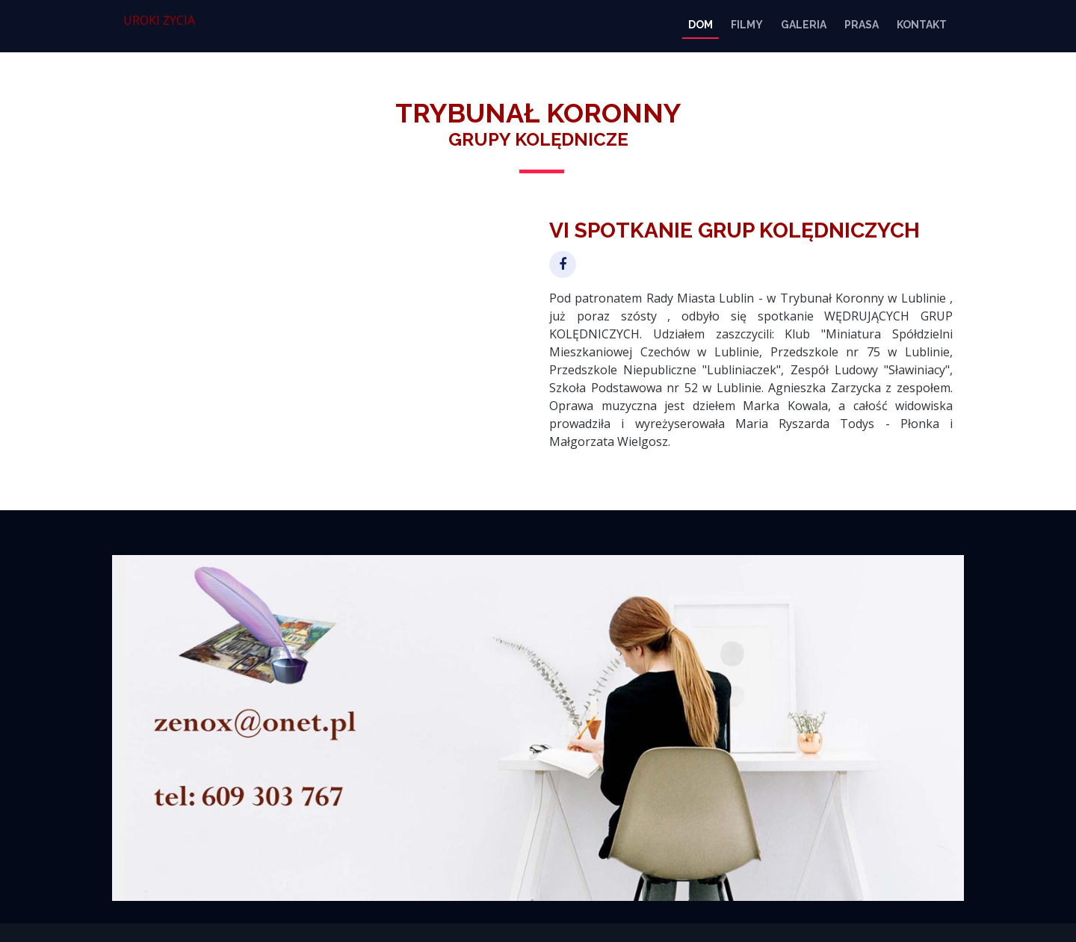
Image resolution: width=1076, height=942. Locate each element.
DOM (700, 25)
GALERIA (803, 25)
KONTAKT (922, 25)
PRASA (861, 25)
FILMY (747, 25)
